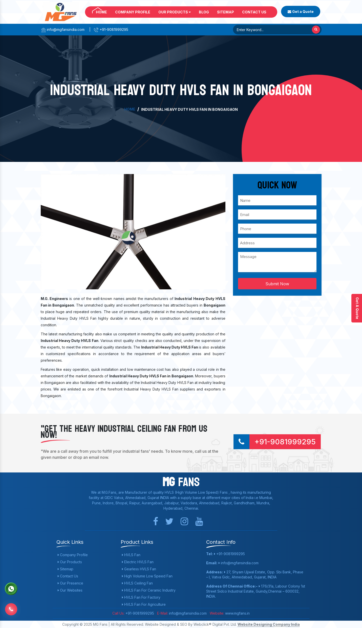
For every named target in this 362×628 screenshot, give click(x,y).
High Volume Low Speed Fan (147, 576)
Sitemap (225, 12)
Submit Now (277, 283)
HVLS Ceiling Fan (137, 583)
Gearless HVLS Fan (139, 569)
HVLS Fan (131, 555)
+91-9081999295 (111, 29)
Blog (204, 12)
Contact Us (254, 12)
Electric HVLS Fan (138, 562)
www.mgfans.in (237, 613)
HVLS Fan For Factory (141, 597)
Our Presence (70, 583)
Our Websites (70, 590)
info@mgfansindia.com (62, 29)
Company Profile (132, 12)
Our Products (174, 12)
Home (101, 12)
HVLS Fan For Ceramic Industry (149, 590)
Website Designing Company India (269, 624)
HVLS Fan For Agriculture (144, 604)
